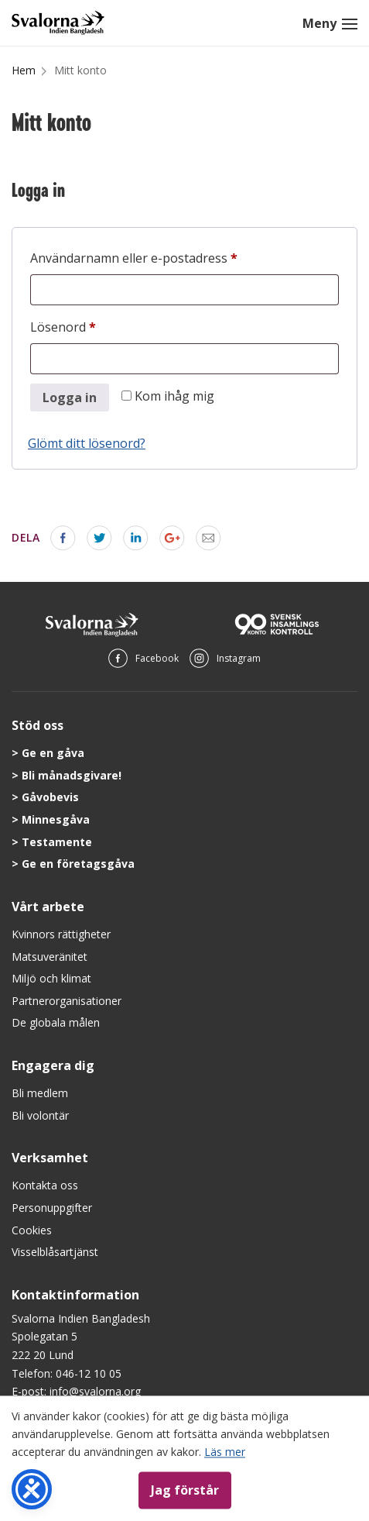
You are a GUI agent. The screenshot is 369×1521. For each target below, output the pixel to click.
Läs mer (224, 1451)
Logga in (70, 397)
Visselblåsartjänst (55, 1251)
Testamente (57, 841)
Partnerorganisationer (66, 1000)
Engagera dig (53, 1065)
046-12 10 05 (88, 1373)
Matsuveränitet (49, 956)
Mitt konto (80, 70)
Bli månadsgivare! (71, 775)
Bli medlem (40, 1093)
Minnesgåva (56, 819)
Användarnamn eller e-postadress (171, 256)
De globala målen (56, 1022)
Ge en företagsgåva (78, 863)
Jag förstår (185, 1490)
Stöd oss (37, 725)
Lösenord (101, 325)
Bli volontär (40, 1115)
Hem (24, 70)
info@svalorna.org (95, 1391)
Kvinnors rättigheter (61, 934)
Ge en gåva (53, 752)
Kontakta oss (45, 1185)
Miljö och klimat (51, 978)
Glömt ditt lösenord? (86, 443)
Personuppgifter (52, 1207)
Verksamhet (50, 1157)
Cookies (32, 1230)
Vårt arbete (48, 906)
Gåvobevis (50, 797)
